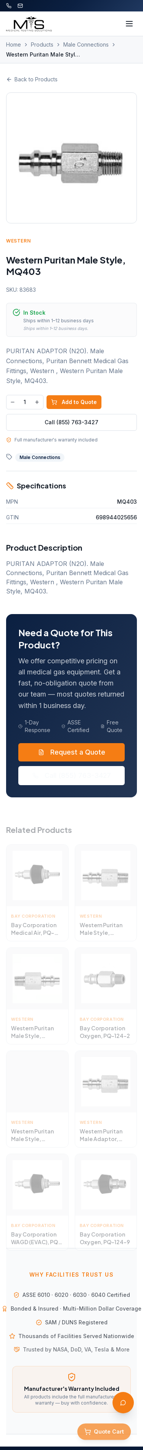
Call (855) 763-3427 (71, 422)
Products (42, 44)
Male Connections (86, 44)
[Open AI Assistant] (123, 1402)
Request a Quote (71, 751)
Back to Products (32, 79)
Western (18, 241)
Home (13, 44)
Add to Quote (74, 402)
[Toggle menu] (129, 23)
